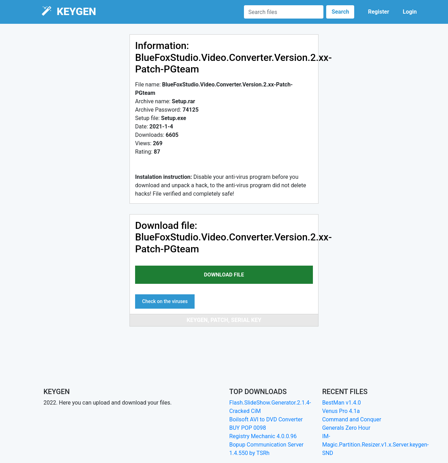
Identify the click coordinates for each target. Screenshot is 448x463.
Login (410, 11)
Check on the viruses (165, 301)
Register (378, 11)
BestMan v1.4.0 (341, 402)
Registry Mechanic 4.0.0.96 (263, 436)
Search (340, 11)
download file (224, 275)
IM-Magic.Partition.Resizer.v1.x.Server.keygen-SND (375, 444)
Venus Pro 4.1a (341, 411)
